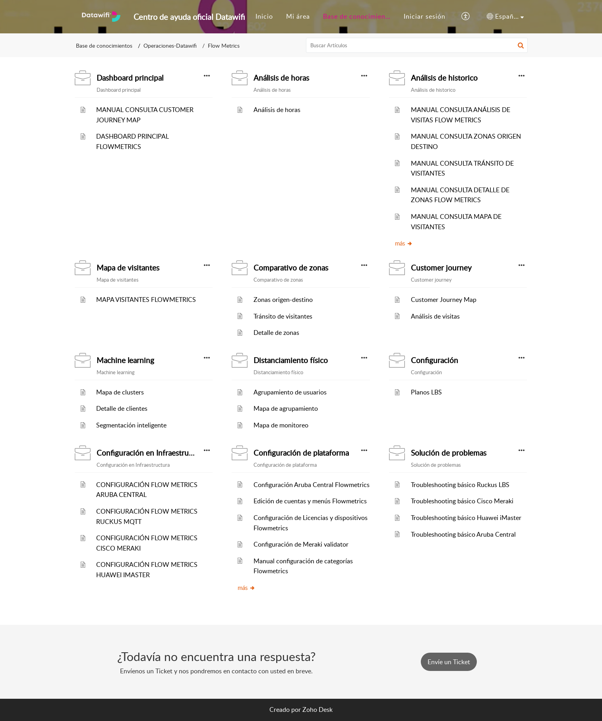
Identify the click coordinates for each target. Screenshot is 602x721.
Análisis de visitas (435, 316)
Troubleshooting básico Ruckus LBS (460, 484)
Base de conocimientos (104, 45)
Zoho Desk (317, 709)
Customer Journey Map (443, 299)
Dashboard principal (130, 78)
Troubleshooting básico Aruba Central (463, 534)
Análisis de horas (281, 78)
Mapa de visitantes (128, 268)
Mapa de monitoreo (281, 425)
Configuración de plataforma (301, 453)
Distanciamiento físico (291, 360)
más (404, 243)
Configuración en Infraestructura (151, 453)
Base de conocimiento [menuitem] (357, 16)
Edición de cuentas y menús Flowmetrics (310, 501)
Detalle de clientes (121, 408)
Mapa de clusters (120, 392)
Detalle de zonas (276, 332)
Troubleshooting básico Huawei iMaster (466, 517)
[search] (417, 45)
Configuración (434, 360)
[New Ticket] (449, 661)
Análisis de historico (444, 78)
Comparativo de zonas (291, 268)
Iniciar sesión (424, 16)
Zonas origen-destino (283, 299)
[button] (521, 45)
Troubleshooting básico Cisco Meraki (462, 501)
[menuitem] (264, 17)
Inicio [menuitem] (264, 16)
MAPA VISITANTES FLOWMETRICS (146, 299)
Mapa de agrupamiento (286, 408)
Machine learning (125, 360)
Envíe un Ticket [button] (449, 661)
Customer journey (441, 268)
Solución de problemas (448, 453)
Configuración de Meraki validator (301, 544)
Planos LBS (426, 392)
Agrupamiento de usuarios (290, 392)
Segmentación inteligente (131, 425)
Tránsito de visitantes (283, 316)
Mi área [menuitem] (298, 16)
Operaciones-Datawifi (170, 45)
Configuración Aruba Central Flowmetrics (312, 484)
